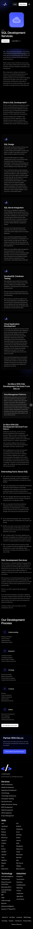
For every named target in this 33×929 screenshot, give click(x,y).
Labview (3, 854)
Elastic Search (20, 869)
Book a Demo (23, 4)
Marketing (20, 888)
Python (18, 837)
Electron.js (4, 837)
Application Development (9, 790)
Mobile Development (7, 787)
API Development (6, 813)
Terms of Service (16, 924)
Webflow (4, 860)
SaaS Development (7, 810)
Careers (11, 921)
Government (20, 879)
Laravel (18, 840)
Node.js (3, 832)
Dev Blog (4, 921)
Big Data (3, 903)
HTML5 (3, 843)
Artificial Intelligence (7, 876)
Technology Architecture (8, 796)
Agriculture (20, 896)
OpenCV (4, 840)
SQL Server (19, 863)
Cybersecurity (5, 879)
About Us (5, 917)
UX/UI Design (5, 793)
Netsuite (18, 857)
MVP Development (7, 807)
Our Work (12, 917)
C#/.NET (4, 852)
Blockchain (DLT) (6, 887)
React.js (3, 835)
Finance (19, 890)
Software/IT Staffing (7, 799)
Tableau (18, 866)
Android (18, 826)
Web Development (7, 784)
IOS (17, 823)
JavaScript (4, 826)
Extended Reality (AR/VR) (6, 891)
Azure (18, 832)
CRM (2, 898)
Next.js (3, 829)
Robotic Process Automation (6, 883)
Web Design (27, 917)
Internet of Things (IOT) (8, 909)
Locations (19, 917)
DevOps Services (6, 801)
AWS (17, 843)
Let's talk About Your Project (9, 725)
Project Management (7, 816)
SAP (2, 866)
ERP (2, 895)
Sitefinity (19, 835)
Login (15, 4)
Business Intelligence (7, 906)
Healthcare (20, 893)
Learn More (16, 42)
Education (19, 882)
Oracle (18, 852)
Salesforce (19, 849)
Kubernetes (4, 869)
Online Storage (5, 900)
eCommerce (20, 899)
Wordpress (19, 846)
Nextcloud (19, 854)
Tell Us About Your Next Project (14, 751)
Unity (2, 857)
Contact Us (5, 42)
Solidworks (19, 829)
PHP (2, 846)
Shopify (3, 863)
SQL (17, 860)
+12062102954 (5, 774)
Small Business (21, 885)
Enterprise (20, 876)
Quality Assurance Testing (9, 804)
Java (2, 823)
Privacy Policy (27, 921)
